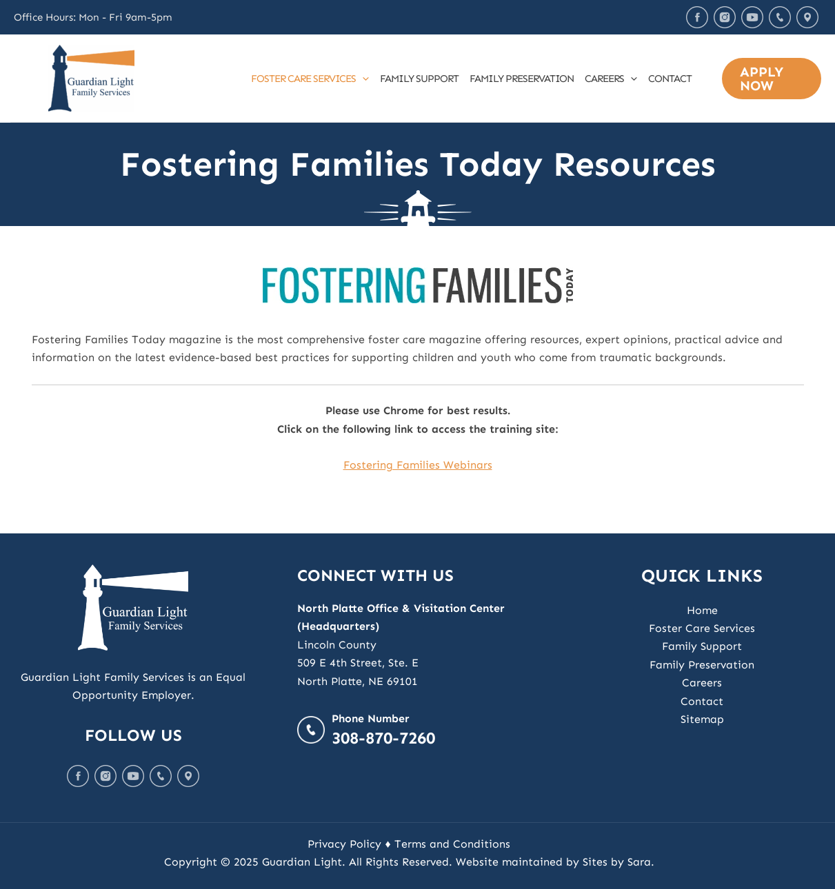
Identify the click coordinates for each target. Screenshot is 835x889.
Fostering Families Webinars (417, 464)
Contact (670, 78)
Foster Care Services (310, 78)
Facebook (697, 17)
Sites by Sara (617, 861)
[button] (771, 78)
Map (807, 17)
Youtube (752, 17)
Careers (611, 78)
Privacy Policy (344, 843)
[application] (362, 78)
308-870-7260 (383, 738)
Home (702, 610)
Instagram (725, 17)
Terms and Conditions (452, 843)
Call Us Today (780, 17)
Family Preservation (522, 78)
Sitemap (702, 719)
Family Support (419, 78)
